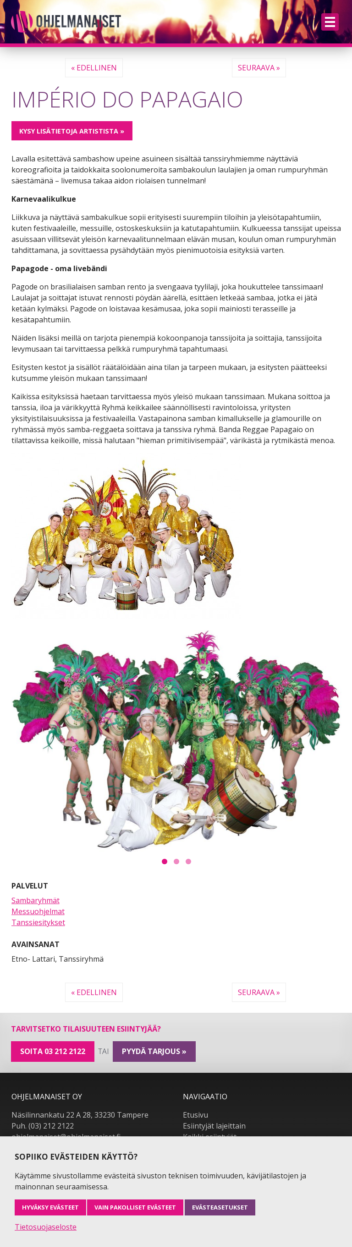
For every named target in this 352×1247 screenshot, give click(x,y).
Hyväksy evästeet (50, 1207)
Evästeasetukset (220, 1207)
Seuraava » (259, 68)
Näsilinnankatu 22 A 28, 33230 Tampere (79, 1115)
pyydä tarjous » (154, 1051)
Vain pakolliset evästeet (135, 1207)
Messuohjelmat (38, 911)
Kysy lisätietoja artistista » (71, 131)
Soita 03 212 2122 (52, 1051)
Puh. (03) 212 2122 (42, 1126)
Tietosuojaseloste (46, 1227)
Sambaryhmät (35, 900)
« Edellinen (94, 68)
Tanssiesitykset (38, 922)
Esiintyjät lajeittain (214, 1126)
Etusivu (195, 1115)
